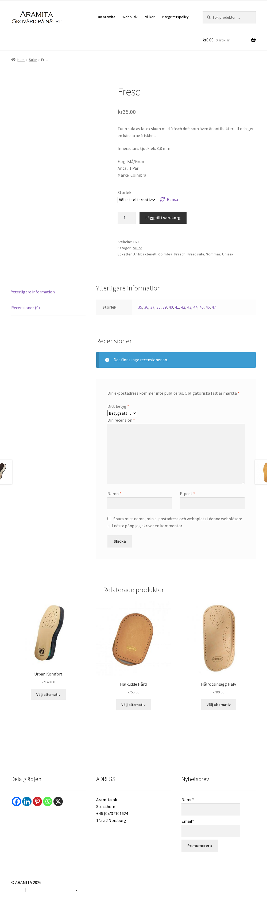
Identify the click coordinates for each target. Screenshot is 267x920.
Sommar (213, 254)
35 (140, 307)
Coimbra (165, 254)
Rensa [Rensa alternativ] (172, 199)
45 (201, 307)
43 (189, 307)
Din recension (121, 420)
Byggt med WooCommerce (51, 889)
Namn (114, 493)
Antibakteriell (144, 254)
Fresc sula (195, 254)
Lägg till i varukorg (162, 217)
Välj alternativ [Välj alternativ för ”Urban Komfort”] (48, 694)
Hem (21, 59)
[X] (58, 801)
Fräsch (179, 254)
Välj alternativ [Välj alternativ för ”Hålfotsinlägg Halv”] (219, 704)
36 (146, 307)
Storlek (124, 192)
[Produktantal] (127, 218)
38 (158, 307)
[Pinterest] (37, 801)
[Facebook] (16, 801)
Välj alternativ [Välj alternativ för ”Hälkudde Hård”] (133, 704)
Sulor (33, 59)
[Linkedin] (27, 801)
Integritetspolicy (175, 16)
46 (208, 307)
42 (183, 307)
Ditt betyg (118, 406)
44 (195, 307)
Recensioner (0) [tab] (25, 307)
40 (171, 307)
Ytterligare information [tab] (33, 291)
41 (177, 307)
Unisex (227, 254)
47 (214, 307)
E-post (187, 493)
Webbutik (130, 16)
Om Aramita (105, 16)
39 (164, 307)
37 (152, 307)
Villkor (150, 16)
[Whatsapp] (47, 801)
